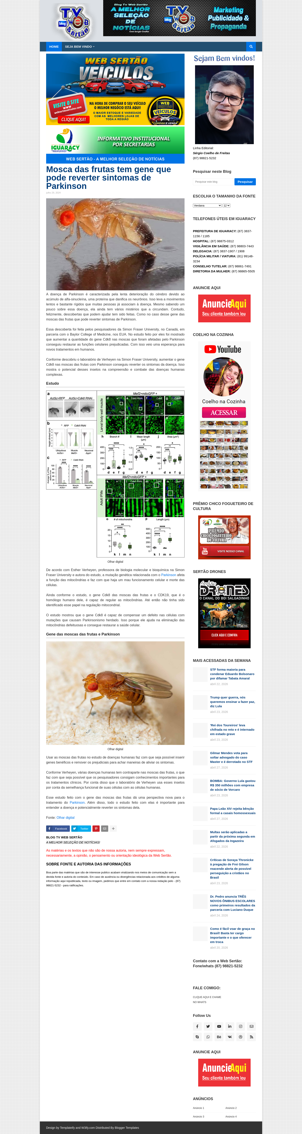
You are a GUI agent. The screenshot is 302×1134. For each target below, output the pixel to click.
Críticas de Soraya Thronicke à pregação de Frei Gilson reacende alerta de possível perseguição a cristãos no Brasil (232, 868)
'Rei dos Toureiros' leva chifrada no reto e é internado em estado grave (232, 729)
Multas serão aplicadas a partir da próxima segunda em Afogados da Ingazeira (232, 836)
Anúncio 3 (198, 1116)
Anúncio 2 (231, 1108)
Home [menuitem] (54, 46)
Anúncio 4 (231, 1116)
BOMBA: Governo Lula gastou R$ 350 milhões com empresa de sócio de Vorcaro (232, 785)
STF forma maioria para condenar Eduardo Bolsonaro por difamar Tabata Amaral (232, 674)
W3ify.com (88, 1127)
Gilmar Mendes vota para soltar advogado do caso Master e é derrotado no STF (231, 757)
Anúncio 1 (198, 1108)
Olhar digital (65, 817)
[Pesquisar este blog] (213, 181)
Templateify (67, 1127)
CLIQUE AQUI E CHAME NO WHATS (207, 1000)
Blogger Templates (127, 1127)
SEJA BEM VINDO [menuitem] (78, 46)
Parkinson (168, 575)
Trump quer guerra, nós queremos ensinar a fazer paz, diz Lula (232, 702)
